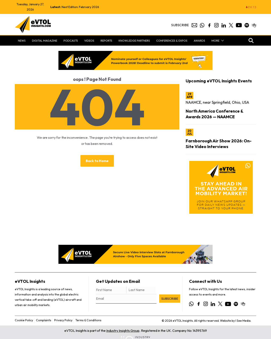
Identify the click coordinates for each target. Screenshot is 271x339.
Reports (106, 40)
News (22, 40)
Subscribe (180, 25)
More (215, 40)
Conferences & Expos (171, 40)
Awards (199, 40)
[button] (221, 40)
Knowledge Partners (134, 40)
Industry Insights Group (123, 330)
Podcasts (71, 40)
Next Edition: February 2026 (80, 7)
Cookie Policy (24, 320)
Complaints (43, 320)
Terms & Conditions (88, 320)
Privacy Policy (63, 320)
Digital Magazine (44, 40)
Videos (89, 40)
